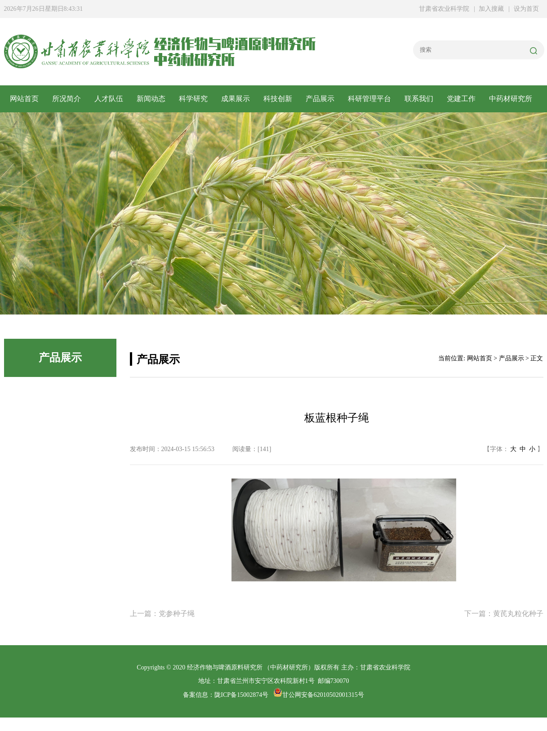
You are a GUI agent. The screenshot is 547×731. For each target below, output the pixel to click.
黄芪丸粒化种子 (518, 613)
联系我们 (419, 98)
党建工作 (461, 98)
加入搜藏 (491, 8)
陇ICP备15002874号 (241, 694)
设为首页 (526, 8)
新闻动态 (151, 98)
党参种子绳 (177, 613)
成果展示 (235, 98)
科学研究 (193, 98)
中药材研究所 (510, 98)
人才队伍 (108, 98)
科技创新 (277, 98)
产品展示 (320, 98)
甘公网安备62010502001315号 (318, 694)
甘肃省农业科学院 (444, 8)
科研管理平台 (369, 98)
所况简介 (66, 98)
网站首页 (24, 98)
